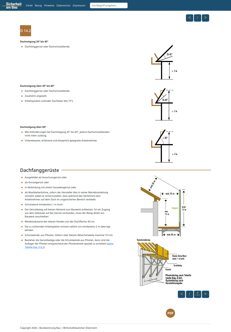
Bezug (38, 5)
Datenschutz (63, 5)
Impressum (79, 5)
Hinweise (49, 5)
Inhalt (29, 5)
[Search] (109, 5)
